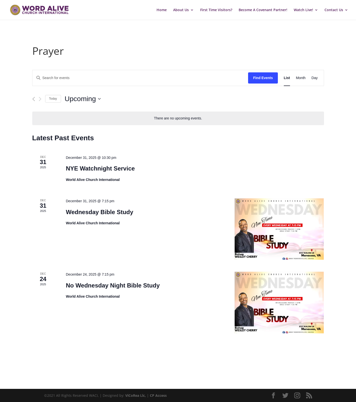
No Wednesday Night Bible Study (113, 285)
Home (162, 10)
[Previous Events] (33, 99)
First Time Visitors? (216, 10)
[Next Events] (40, 99)
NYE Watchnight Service (100, 168)
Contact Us (333, 10)
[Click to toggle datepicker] (83, 99)
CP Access (158, 395)
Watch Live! (303, 10)
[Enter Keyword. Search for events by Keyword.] (140, 78)
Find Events (263, 78)
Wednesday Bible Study (99, 212)
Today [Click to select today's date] (53, 98)
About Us (181, 10)
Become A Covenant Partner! (263, 10)
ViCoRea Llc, (135, 395)
